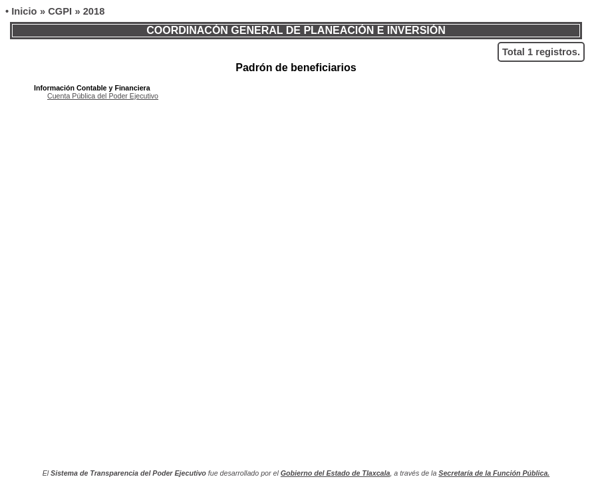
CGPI (60, 11)
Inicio (24, 11)
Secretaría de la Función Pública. (493, 473)
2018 (94, 11)
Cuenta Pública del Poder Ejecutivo (102, 96)
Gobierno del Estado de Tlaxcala (335, 473)
